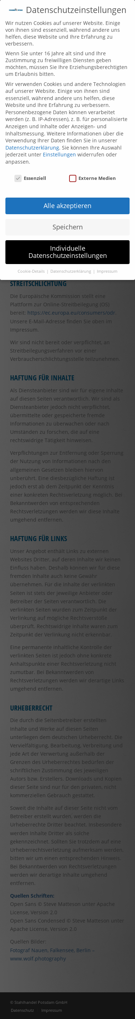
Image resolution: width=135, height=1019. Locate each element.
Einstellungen (59, 154)
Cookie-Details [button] (32, 271)
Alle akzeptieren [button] (67, 205)
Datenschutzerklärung (32, 147)
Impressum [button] (107, 271)
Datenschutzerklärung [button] (71, 271)
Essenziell (30, 178)
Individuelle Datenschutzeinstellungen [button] (67, 252)
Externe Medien (92, 178)
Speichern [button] (68, 227)
